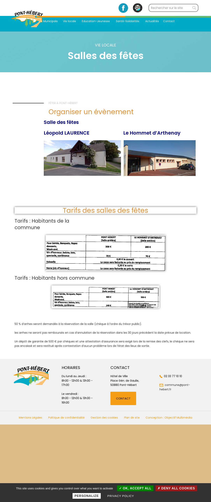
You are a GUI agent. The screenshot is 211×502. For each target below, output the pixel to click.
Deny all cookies (176, 488)
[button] (123, 398)
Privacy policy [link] (120, 496)
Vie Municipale (48, 21)
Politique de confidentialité (66, 417)
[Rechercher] (194, 8)
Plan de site (132, 417)
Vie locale (70, 21)
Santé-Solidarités (128, 21)
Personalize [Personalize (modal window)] (86, 496)
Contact (169, 21)
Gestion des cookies (104, 417)
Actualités (152, 21)
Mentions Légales (30, 417)
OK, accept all (135, 488)
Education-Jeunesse (96, 21)
